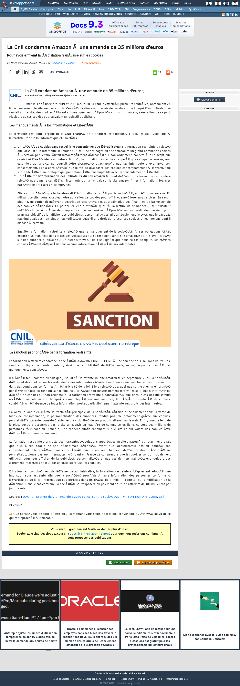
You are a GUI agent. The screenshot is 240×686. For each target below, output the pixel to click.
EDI (127, 9)
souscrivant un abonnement (89, 536)
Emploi (144, 3)
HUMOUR (178, 14)
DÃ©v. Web (114, 9)
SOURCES (130, 14)
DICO (167, 14)
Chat (109, 3)
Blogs (96, 3)
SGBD (157, 9)
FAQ (85, 3)
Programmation (141, 9)
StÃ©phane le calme (63, 65)
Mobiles (180, 9)
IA (69, 9)
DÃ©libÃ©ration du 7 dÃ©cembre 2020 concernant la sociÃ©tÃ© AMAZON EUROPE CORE (90, 500)
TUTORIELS (45, 14)
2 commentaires (91, 66)
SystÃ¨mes (195, 9)
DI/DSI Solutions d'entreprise (37, 9)
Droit (175, 3)
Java (101, 9)
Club (187, 3)
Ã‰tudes (160, 3)
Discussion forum (209, 99)
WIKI (157, 14)
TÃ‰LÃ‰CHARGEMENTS (107, 14)
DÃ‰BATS (145, 14)
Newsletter (126, 3)
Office (168, 9)
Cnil (162, 500)
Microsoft (89, 9)
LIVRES (86, 14)
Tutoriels (70, 3)
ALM (77, 9)
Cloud (61, 9)
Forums (53, 3)
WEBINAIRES (70, 14)
